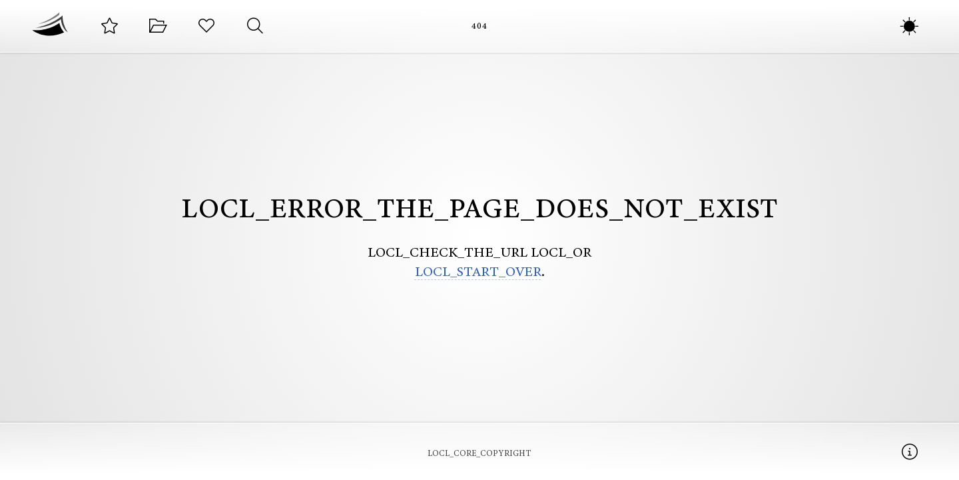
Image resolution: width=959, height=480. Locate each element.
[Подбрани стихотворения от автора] (109, 26)
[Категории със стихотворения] (158, 26)
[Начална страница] (50, 26)
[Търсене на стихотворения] (254, 26)
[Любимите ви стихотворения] (206, 26)
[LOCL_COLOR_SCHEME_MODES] (909, 26)
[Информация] (909, 451)
